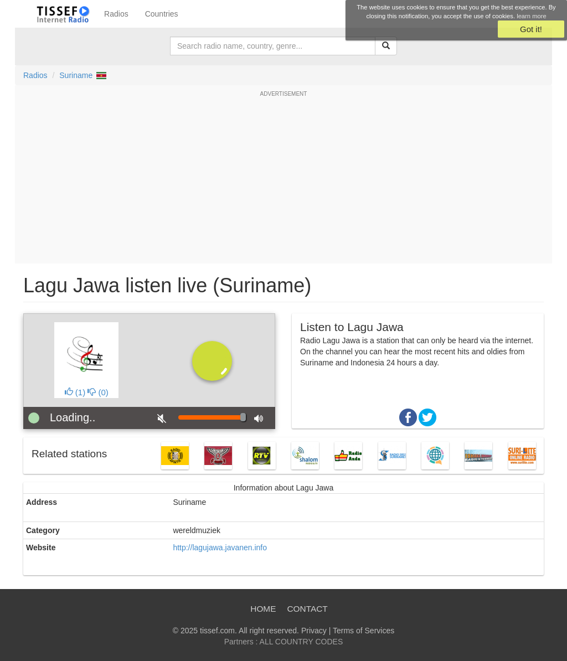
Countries (161, 13)
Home (263, 608)
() (75, 392)
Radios (116, 13)
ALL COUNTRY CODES (301, 641)
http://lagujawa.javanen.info (220, 547)
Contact (307, 608)
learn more (531, 16)
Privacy (314, 630)
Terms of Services (363, 630)
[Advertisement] (283, 180)
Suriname (75, 75)
